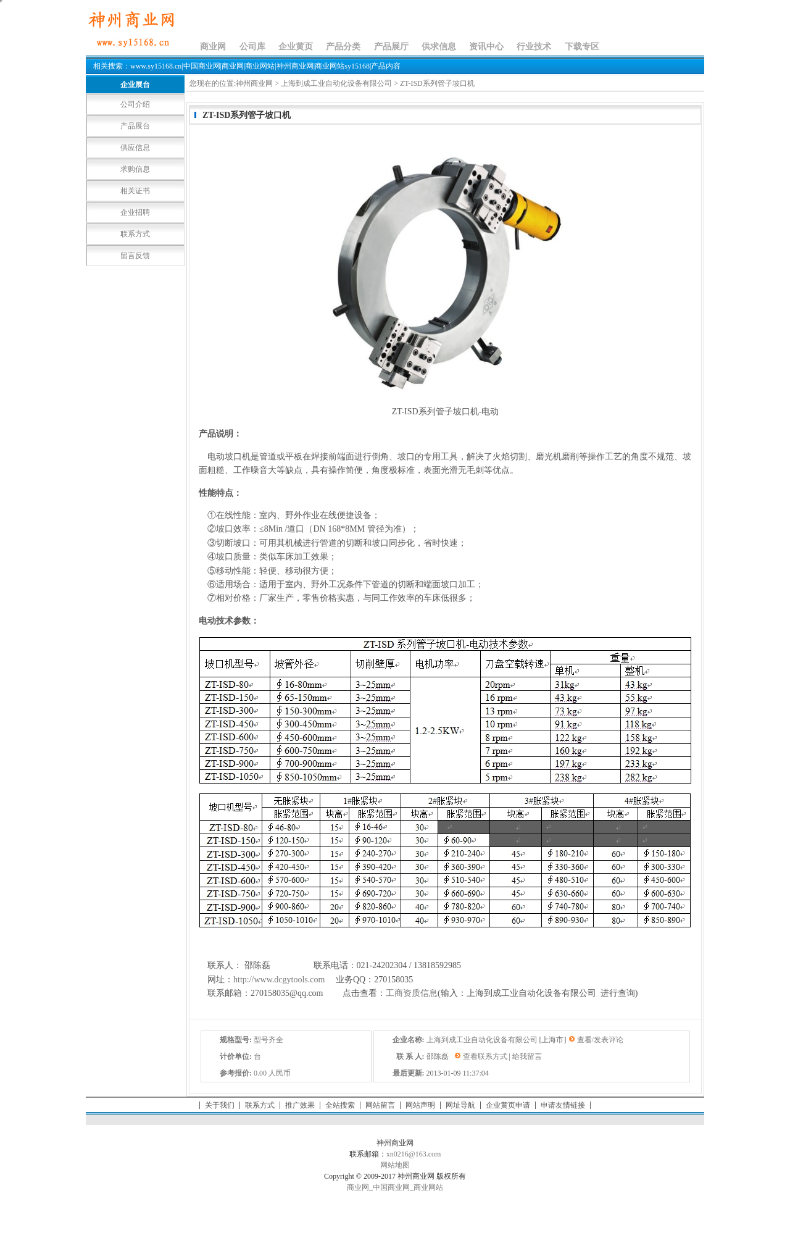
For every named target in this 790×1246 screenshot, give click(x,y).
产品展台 (135, 126)
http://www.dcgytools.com (279, 979)
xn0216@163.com (413, 1154)
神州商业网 (254, 83)
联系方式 (135, 234)
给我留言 (527, 1056)
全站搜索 (340, 1105)
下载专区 (582, 46)
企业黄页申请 (508, 1105)
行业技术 (534, 46)
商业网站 (428, 1187)
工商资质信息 (412, 993)
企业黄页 (295, 46)
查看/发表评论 (600, 1039)
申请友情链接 (563, 1105)
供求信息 (439, 46)
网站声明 (420, 1105)
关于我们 (220, 1105)
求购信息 (135, 169)
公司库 (252, 46)
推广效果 (300, 1105)
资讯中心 (486, 46)
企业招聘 (135, 212)
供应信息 (135, 147)
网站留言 (380, 1105)
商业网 (213, 46)
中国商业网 (391, 1187)
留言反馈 (135, 255)
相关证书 (135, 190)
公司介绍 (135, 104)
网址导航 (460, 1105)
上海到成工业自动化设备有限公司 (336, 83)
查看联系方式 (485, 1056)
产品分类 (343, 46)
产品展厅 (391, 46)
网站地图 (395, 1165)
